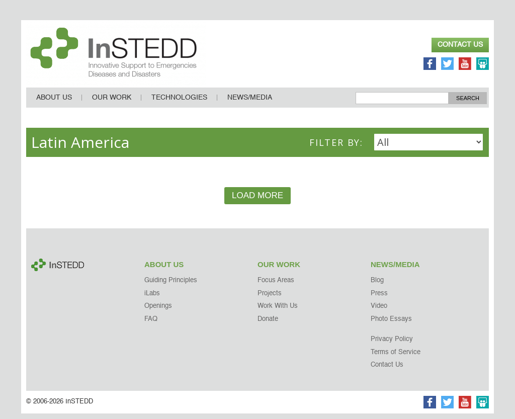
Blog (377, 286)
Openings (158, 311)
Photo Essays (391, 324)
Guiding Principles (170, 286)
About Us (54, 103)
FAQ (150, 324)
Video (379, 311)
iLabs (152, 299)
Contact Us (460, 44)
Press (379, 299)
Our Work (111, 103)
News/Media (249, 103)
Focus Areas (276, 286)
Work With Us (278, 311)
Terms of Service (395, 358)
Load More (257, 201)
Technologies (179, 103)
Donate (268, 324)
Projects (270, 299)
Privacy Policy (392, 345)
